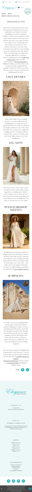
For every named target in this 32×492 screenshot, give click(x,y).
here (20, 491)
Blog (10, 14)
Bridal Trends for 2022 (11, 16)
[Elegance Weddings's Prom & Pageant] (8, 8)
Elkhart (12, 427)
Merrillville (12, 428)
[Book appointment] (22, 2)
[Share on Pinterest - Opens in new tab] (22, 370)
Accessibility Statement (16, 470)
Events (16, 469)
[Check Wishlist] (18, 7)
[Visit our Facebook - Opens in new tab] (8, 481)
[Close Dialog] (1, 488)
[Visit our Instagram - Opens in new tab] (13, 481)
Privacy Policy (16, 466)
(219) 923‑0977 (16, 407)
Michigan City (23, 427)
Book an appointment (10, 361)
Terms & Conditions (16, 465)
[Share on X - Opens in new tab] (27, 370)
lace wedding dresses (21, 269)
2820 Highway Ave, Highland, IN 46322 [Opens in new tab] (16, 423)
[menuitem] (16, 8)
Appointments (16, 467)
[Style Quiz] (28, 11)
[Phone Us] (7, 2)
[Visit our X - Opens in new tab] (23, 481)
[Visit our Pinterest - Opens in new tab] (18, 481)
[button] (16, 8)
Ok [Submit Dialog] (30, 488)
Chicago (20, 428)
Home (4, 14)
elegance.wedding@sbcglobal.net (16, 409)
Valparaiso (16, 427)
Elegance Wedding (21, 62)
